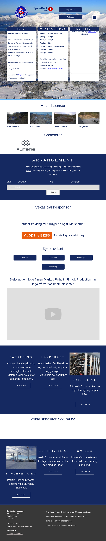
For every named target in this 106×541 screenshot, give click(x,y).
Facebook (92, 32)
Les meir (85, 472)
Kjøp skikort (70, 10)
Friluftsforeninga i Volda (55, 68)
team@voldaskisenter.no (63, 521)
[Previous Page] (52, 192)
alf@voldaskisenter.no (78, 516)
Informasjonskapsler (15, 534)
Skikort (25, 258)
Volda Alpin (58, 167)
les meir (21, 385)
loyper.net (21, 75)
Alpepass (53, 258)
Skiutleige (81, 258)
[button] (94, 17)
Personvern (11, 530)
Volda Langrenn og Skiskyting (38, 167)
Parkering (70, 17)
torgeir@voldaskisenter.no (80, 512)
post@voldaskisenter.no (22, 526)
